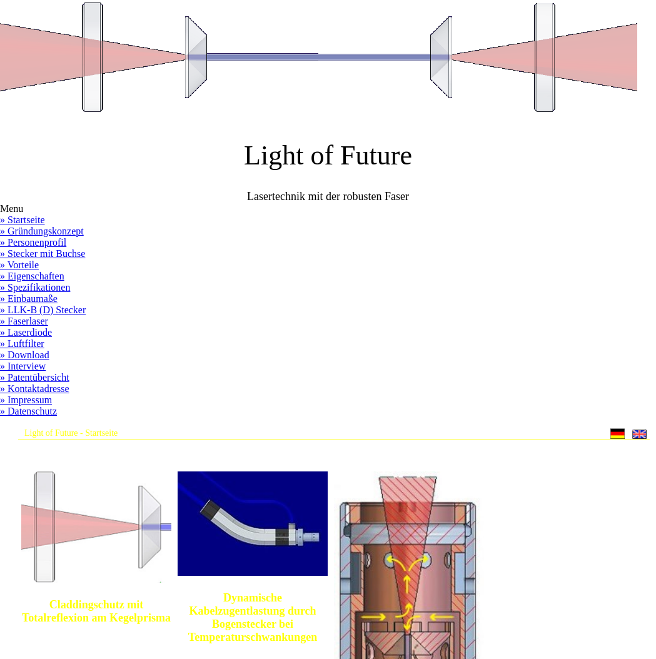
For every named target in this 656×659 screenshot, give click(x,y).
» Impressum (26, 400)
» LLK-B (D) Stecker (43, 309)
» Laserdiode (26, 332)
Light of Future (51, 433)
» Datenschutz (28, 411)
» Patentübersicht (34, 377)
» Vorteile (19, 264)
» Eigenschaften (32, 276)
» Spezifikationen (35, 287)
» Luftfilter (22, 343)
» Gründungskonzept (42, 231)
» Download (24, 355)
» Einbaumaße (29, 298)
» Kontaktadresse (34, 388)
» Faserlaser (24, 321)
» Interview (23, 366)
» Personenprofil (33, 242)
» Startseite (22, 219)
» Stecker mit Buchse (42, 253)
